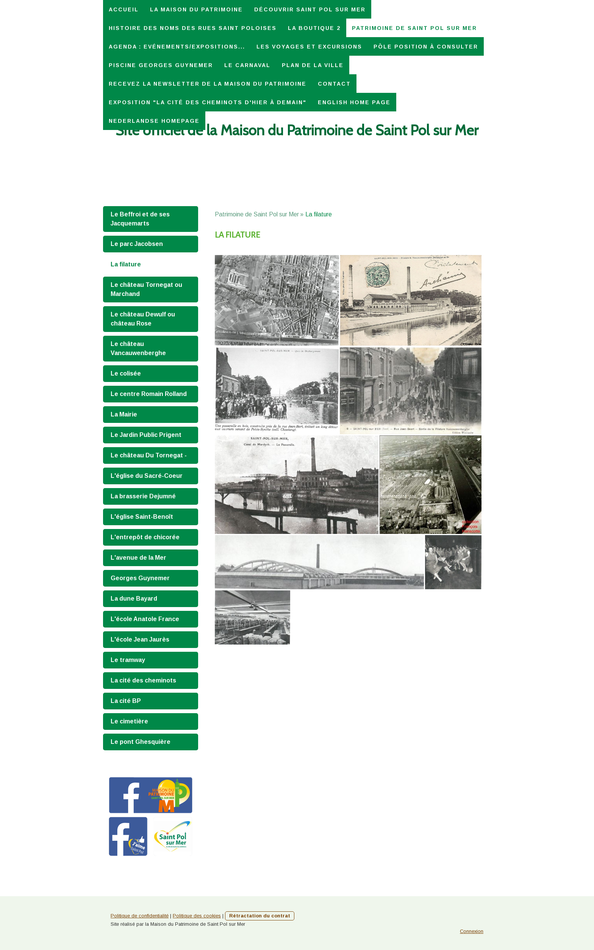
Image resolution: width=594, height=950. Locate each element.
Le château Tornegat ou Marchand (146, 289)
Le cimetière (129, 721)
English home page (354, 102)
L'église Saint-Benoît (142, 516)
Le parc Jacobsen (137, 244)
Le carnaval (247, 65)
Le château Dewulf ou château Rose (143, 319)
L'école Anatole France (145, 619)
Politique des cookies (197, 916)
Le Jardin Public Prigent (146, 435)
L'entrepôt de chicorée (145, 537)
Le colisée (126, 373)
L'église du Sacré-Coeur (147, 476)
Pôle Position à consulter (426, 47)
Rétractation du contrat (259, 916)
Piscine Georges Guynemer (161, 65)
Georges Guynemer (140, 578)
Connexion (471, 931)
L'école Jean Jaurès (140, 639)
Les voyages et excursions (309, 47)
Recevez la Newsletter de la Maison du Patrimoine (207, 84)
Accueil (124, 9)
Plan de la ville (313, 65)
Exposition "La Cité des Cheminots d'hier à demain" (207, 102)
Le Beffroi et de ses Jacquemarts (140, 219)
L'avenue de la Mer (138, 557)
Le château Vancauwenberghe (138, 348)
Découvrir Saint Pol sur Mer (310, 9)
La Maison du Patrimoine (196, 9)
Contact (334, 84)
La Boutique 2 (314, 28)
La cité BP (126, 701)
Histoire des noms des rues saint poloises (193, 28)
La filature (126, 264)
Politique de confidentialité (140, 916)
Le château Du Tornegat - (149, 455)
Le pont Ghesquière (140, 742)
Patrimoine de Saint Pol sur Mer (414, 28)
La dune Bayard (134, 598)
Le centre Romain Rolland (149, 394)
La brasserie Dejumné (143, 496)
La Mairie (124, 414)
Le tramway (128, 660)
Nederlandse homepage (154, 121)
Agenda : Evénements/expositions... (177, 47)
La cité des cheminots (143, 680)
